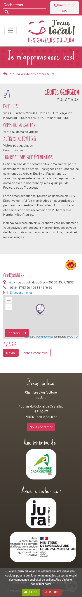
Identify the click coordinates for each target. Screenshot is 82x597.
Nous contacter (41, 427)
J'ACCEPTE (31, 592)
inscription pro (64, 7)
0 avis (10, 353)
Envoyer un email (21, 292)
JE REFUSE (52, 592)
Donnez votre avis (34, 353)
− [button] (8, 307)
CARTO (73, 336)
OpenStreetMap (44, 336)
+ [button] (8, 300)
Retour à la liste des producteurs (28, 74)
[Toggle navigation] (10, 30)
